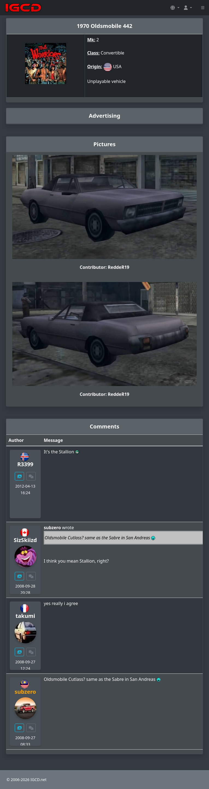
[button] (174, 7)
